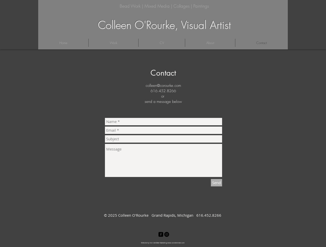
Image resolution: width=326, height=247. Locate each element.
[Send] (216, 182)
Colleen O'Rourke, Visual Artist (164, 25)
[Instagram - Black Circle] (166, 234)
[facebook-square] (160, 234)
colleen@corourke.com (163, 85)
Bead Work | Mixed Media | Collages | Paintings (164, 6)
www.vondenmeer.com (176, 243)
